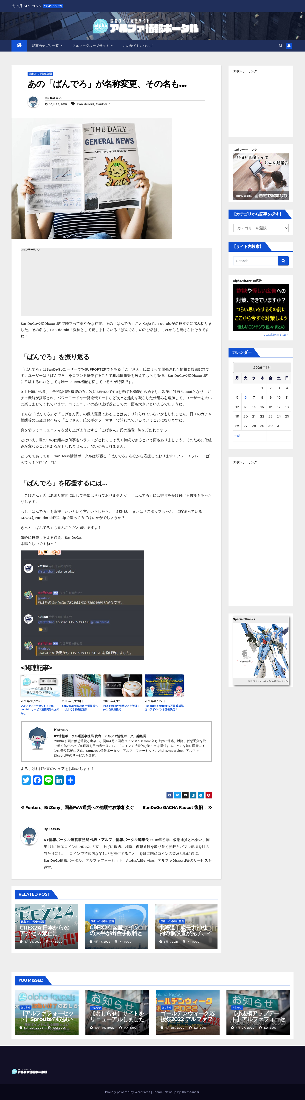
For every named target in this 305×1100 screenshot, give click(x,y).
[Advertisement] (116, 283)
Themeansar (190, 1092)
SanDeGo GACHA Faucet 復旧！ (177, 807)
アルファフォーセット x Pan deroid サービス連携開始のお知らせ (40, 709)
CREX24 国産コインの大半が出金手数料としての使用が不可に (116, 933)
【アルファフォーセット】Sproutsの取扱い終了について (47, 1019)
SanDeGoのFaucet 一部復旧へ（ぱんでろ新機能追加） (80, 707)
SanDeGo (103, 104)
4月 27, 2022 (245, 1027)
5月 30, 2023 (33, 1027)
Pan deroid (85, 104)
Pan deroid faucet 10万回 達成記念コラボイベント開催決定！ (164, 707)
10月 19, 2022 (105, 1027)
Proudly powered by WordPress (128, 1092)
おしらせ (25, 1007)
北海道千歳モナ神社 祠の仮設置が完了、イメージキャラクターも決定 (185, 936)
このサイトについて (138, 46)
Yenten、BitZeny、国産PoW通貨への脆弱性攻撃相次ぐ (77, 807)
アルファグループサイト (93, 46)
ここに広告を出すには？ (276, 334)
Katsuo (56, 98)
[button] (280, 45)
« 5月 (237, 435)
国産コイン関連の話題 (40, 73)
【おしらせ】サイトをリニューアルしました (117, 1016)
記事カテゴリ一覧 (47, 46)
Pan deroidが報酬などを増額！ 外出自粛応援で (121, 707)
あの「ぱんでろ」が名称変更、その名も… (107, 83)
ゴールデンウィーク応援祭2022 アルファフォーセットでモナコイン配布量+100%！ (188, 1022)
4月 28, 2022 (175, 1027)
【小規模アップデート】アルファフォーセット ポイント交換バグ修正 (258, 1022)
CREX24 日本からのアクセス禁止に (44, 930)
